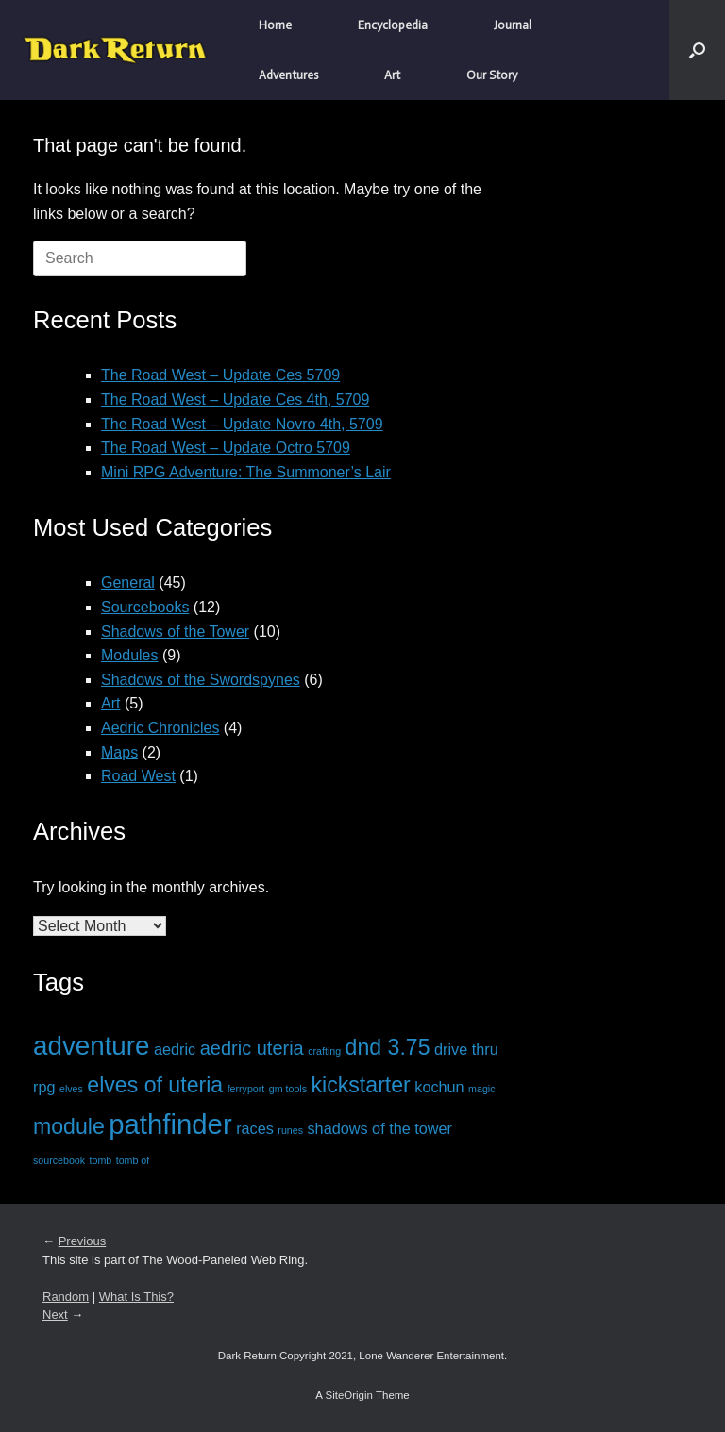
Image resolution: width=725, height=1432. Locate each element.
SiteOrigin (349, 1395)
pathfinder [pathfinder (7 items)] (170, 1124)
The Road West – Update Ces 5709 (220, 375)
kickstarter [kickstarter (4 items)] (361, 1085)
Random (65, 1297)
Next (55, 1314)
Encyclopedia (393, 25)
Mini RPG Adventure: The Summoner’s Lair (246, 472)
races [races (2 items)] (255, 1128)
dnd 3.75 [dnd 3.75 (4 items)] (388, 1047)
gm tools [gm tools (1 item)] (288, 1088)
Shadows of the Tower (175, 632)
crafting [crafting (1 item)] (324, 1051)
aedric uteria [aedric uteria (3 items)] (252, 1048)
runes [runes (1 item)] (290, 1130)
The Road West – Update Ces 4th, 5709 (235, 399)
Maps (119, 752)
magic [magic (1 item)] (481, 1088)
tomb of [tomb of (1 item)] (133, 1160)
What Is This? (136, 1297)
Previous (83, 1241)
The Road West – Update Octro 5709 (225, 448)
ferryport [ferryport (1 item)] (246, 1088)
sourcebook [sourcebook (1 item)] (59, 1160)
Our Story (491, 75)
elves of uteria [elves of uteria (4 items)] (155, 1085)
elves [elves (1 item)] (71, 1088)
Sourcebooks (145, 607)
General (128, 582)
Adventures (288, 75)
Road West (138, 776)
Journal (512, 25)
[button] (697, 50)
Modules (129, 655)
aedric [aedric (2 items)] (174, 1049)
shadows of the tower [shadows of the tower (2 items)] (379, 1128)
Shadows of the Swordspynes (200, 680)
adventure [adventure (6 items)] (91, 1045)
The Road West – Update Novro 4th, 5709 (242, 424)
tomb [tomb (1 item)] (101, 1160)
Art (392, 75)
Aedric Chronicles (160, 728)
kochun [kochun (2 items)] (439, 1086)
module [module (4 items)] (69, 1126)
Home (275, 25)
